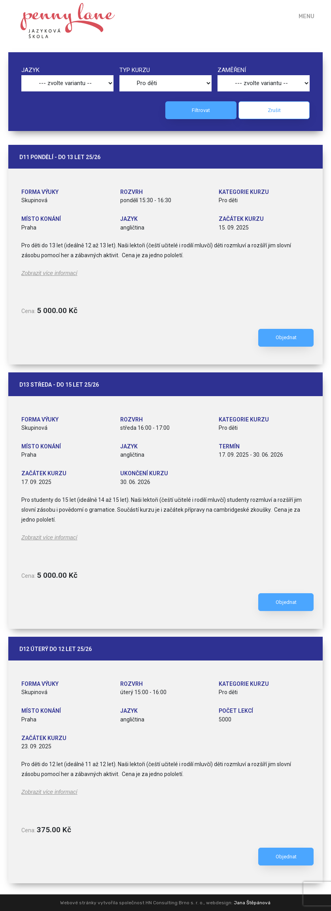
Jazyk (30, 70)
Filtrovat (201, 110)
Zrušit (274, 110)
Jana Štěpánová (252, 902)
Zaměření (232, 70)
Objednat (286, 337)
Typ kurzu (134, 70)
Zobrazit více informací (49, 273)
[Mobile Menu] (301, 16)
